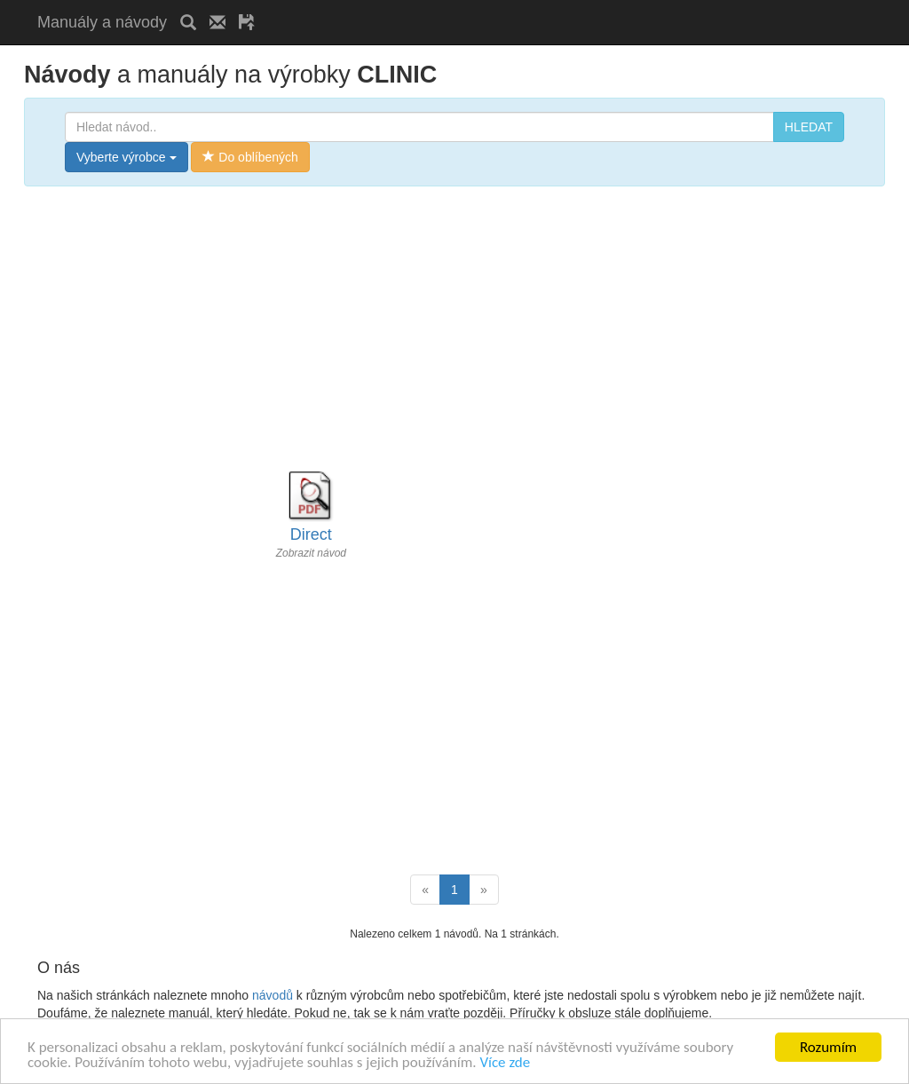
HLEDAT (809, 127)
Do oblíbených (249, 157)
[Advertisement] (476, 6)
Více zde (504, 1063)
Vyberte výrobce (126, 157)
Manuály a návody (102, 22)
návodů (272, 995)
